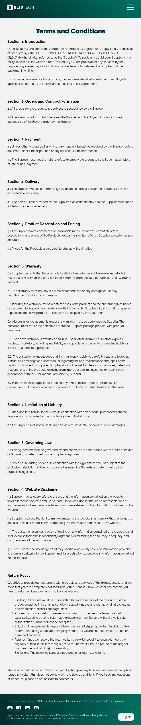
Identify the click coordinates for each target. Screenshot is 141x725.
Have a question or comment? (22, 701)
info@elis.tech (88, 701)
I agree (126, 717)
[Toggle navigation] (130, 7)
